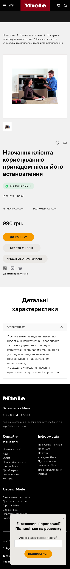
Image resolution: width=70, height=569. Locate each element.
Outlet (6, 458)
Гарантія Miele (11, 505)
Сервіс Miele (10, 510)
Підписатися (38, 553)
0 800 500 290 (16, 415)
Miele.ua (42, 474)
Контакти (8, 478)
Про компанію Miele (50, 444)
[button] (57, 143)
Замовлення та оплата (16, 497)
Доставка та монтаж (15, 501)
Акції (5, 454)
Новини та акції (12, 449)
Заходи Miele (10, 466)
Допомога (44, 449)
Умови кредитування (50, 470)
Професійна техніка (14, 462)
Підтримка (9, 35)
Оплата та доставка (31, 35)
